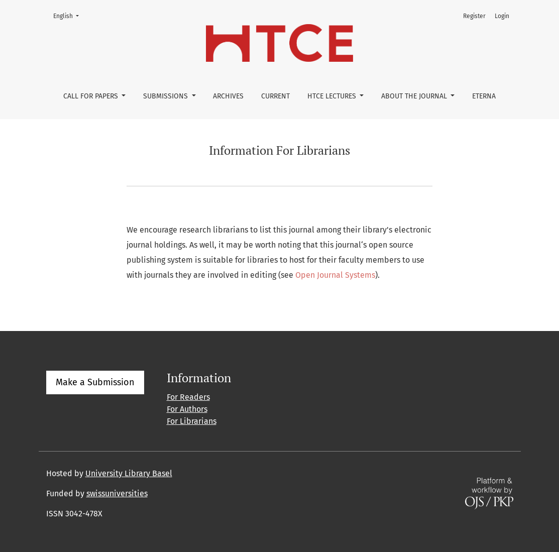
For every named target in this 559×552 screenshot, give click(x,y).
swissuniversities (117, 493)
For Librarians (191, 421)
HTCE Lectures (332, 96)
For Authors (187, 409)
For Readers (188, 397)
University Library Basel (128, 473)
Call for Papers (91, 96)
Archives (228, 96)
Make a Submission (95, 382)
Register (474, 16)
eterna (484, 96)
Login (502, 16)
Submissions (166, 96)
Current (275, 96)
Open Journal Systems (335, 275)
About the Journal (415, 96)
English (69, 15)
